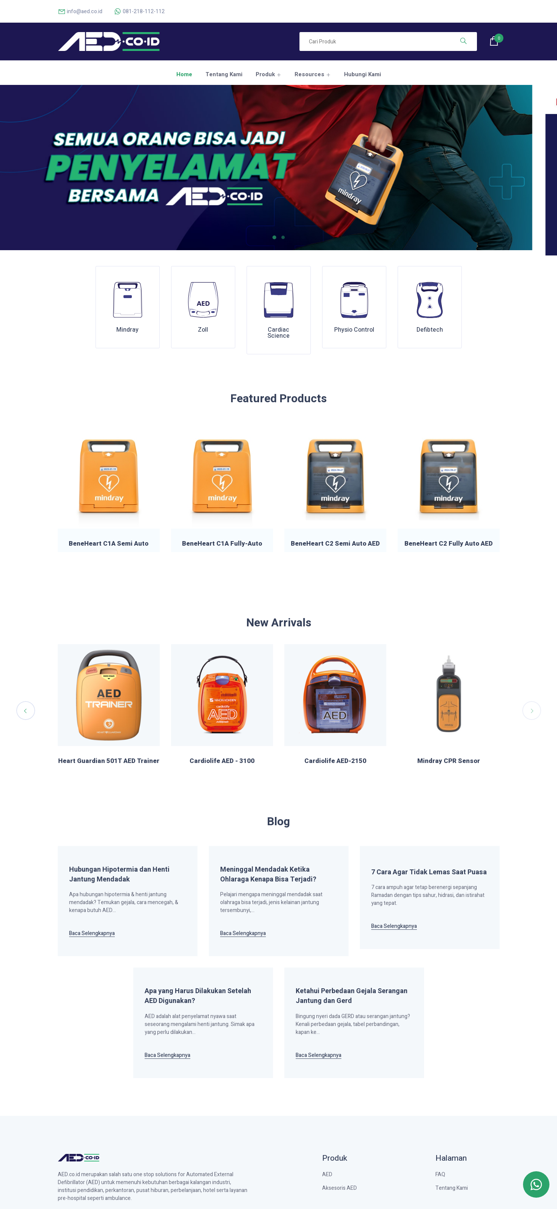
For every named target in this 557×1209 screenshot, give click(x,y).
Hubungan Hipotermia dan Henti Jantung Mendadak (119, 874)
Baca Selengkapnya (92, 933)
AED (327, 1174)
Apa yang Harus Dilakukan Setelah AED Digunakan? (198, 996)
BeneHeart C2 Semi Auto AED (335, 544)
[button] (277, 237)
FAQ (440, 1174)
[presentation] (25, 710)
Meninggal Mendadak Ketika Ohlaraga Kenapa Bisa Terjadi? (268, 874)
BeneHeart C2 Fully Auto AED (448, 544)
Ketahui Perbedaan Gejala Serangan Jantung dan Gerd (351, 996)
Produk (265, 74)
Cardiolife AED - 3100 (448, 761)
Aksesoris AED (339, 1188)
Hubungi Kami (362, 74)
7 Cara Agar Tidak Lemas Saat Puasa (429, 872)
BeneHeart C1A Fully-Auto (222, 544)
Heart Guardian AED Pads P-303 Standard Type (221, 765)
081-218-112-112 (139, 11)
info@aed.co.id (80, 11)
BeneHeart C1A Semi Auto (108, 544)
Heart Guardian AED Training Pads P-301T (109, 765)
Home (184, 74)
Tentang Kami (223, 74)
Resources (309, 74)
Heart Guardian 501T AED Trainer (335, 761)
